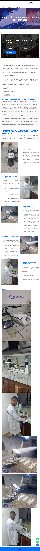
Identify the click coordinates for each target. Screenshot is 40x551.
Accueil (2, 7)
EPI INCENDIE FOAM (8, 7)
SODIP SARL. (9, 547)
